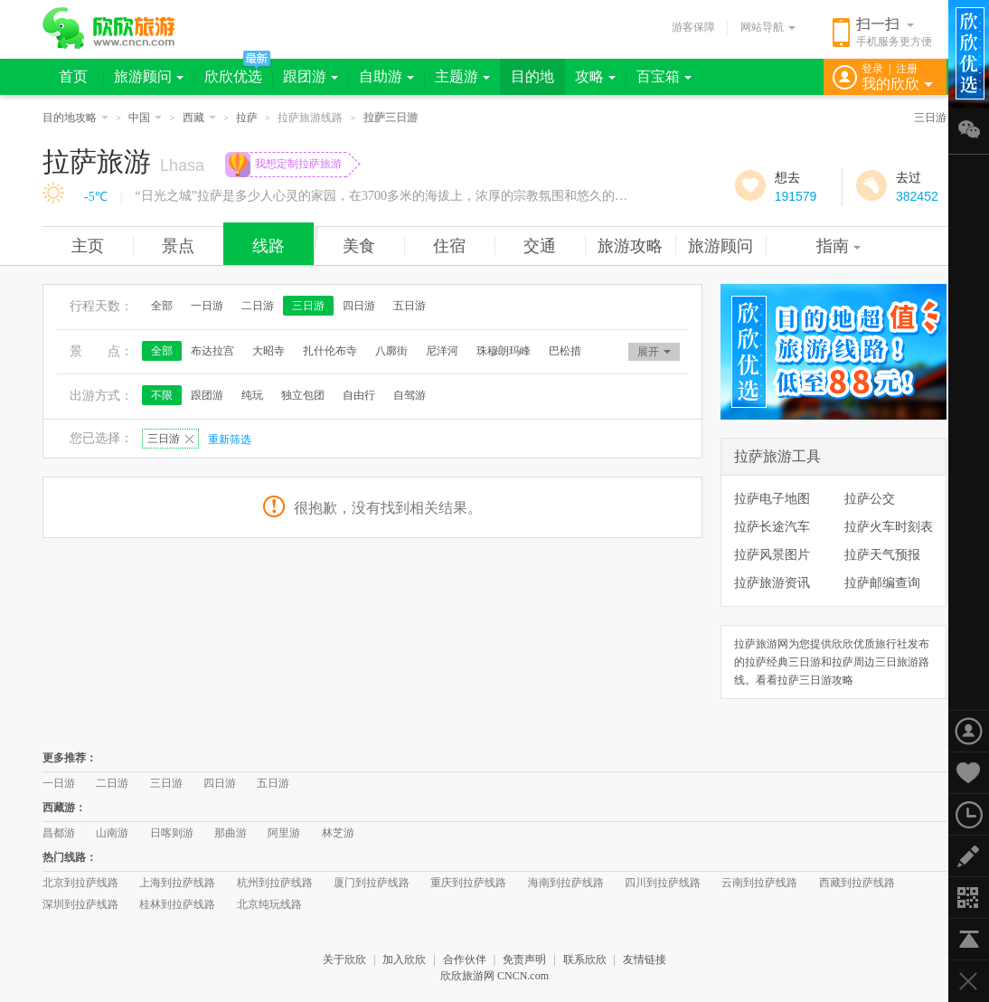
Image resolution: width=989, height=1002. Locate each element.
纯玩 (252, 395)
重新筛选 (229, 439)
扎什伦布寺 (330, 351)
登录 (872, 68)
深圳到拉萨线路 (80, 904)
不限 (162, 395)
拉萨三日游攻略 (815, 680)
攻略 (595, 76)
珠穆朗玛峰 (503, 351)
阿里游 (284, 833)
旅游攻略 (630, 246)
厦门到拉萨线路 (372, 882)
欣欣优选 (233, 76)
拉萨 (247, 117)
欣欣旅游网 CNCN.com (494, 975)
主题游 (462, 76)
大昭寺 (268, 351)
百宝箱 (664, 76)
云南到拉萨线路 (759, 882)
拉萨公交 (869, 498)
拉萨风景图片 (772, 554)
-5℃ (96, 196)
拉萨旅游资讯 (772, 582)
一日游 (207, 305)
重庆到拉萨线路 (468, 882)
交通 (539, 246)
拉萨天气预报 (882, 554)
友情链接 (644, 959)
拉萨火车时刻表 (888, 526)
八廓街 (391, 351)
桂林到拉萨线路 (177, 904)
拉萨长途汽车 (772, 526)
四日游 (359, 305)
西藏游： (64, 807)
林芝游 (338, 833)
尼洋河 (442, 351)
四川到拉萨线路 (663, 882)
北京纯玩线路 (269, 904)
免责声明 (524, 959)
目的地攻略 (75, 117)
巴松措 (565, 351)
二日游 (257, 305)
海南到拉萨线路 (566, 882)
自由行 (359, 395)
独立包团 (303, 395)
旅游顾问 (149, 76)
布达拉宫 (212, 351)
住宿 (449, 246)
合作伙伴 (464, 959)
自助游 (386, 76)
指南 (838, 246)
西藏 (199, 117)
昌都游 (58, 833)
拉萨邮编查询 (882, 582)
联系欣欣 (585, 959)
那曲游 (230, 833)
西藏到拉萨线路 (857, 882)
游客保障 (693, 27)
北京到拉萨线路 (80, 882)
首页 (73, 76)
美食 (359, 246)
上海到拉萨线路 (177, 882)
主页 (87, 246)
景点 (178, 246)
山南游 (112, 833)
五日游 (409, 305)
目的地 (532, 76)
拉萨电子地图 (772, 498)
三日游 (930, 117)
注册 (907, 68)
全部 (162, 305)
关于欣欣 (344, 959)
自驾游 (409, 395)
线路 (268, 246)
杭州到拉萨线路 (275, 882)
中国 (145, 117)
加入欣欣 (404, 959)
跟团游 (310, 76)
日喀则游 (171, 833)
